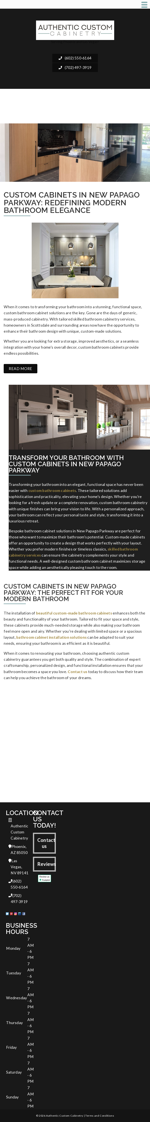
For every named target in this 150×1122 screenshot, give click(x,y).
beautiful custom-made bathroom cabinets (74, 613)
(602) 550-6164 (75, 58)
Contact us (77, 671)
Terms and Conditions (99, 1115)
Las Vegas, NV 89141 (18, 867)
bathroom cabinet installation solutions (51, 637)
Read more (20, 368)
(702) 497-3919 (75, 67)
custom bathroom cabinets (52, 490)
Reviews (46, 864)
